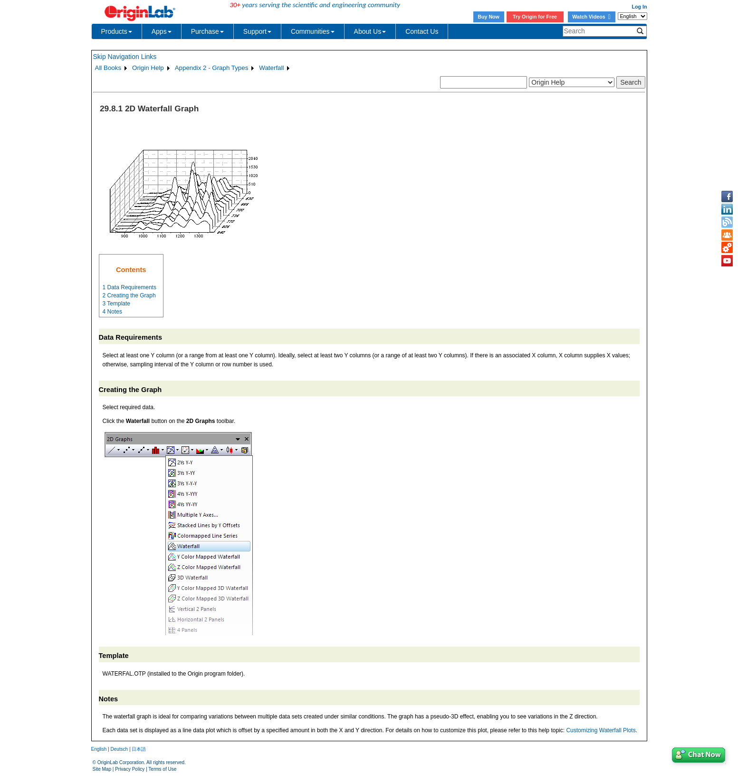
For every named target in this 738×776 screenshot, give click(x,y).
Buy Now (488, 17)
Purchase (207, 31)
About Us (370, 31)
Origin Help (148, 67)
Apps (162, 31)
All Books (108, 67)
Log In (639, 7)
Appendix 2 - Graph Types (212, 67)
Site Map (102, 769)
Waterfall (271, 67)
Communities (313, 31)
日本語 (139, 749)
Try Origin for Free (535, 17)
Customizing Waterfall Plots (600, 730)
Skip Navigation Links (125, 56)
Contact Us (421, 31)
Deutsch (119, 749)
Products (116, 31)
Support (257, 31)
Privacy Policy (129, 769)
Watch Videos (591, 17)
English (99, 749)
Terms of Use (162, 769)
